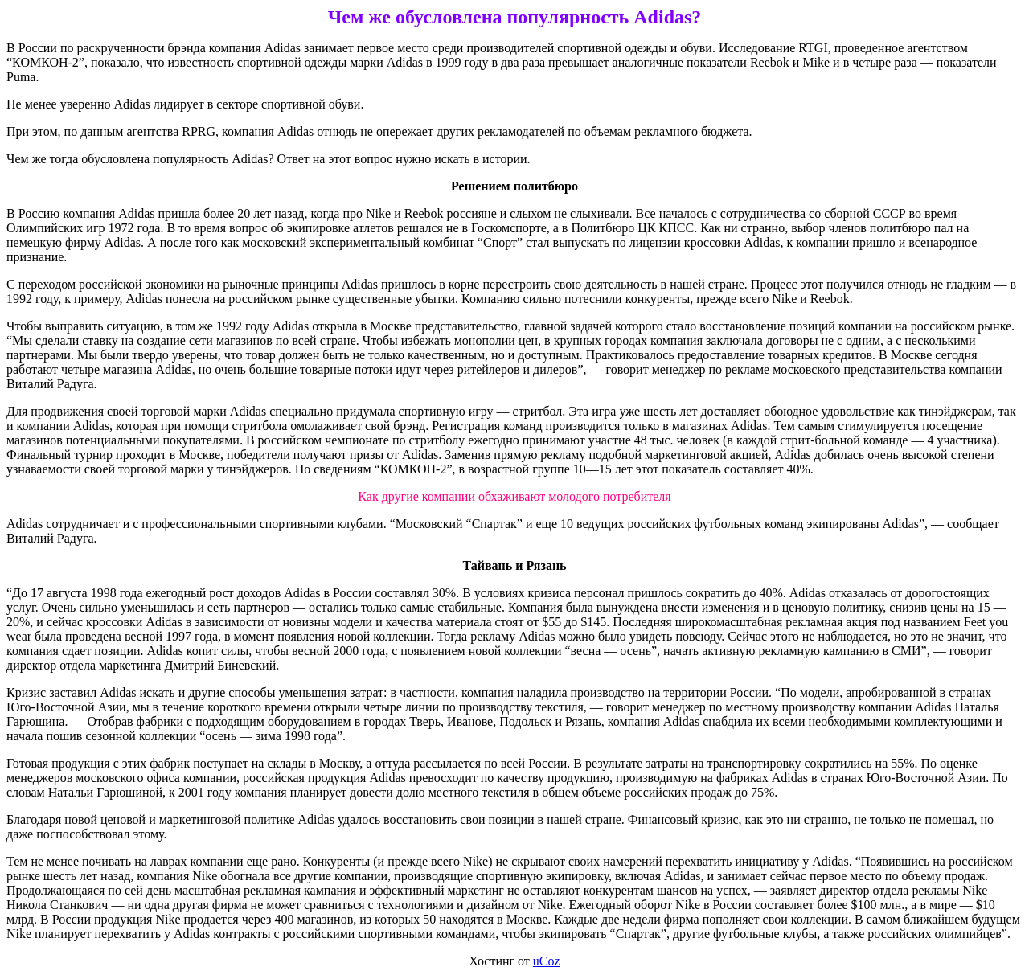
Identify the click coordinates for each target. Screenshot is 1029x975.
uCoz (546, 961)
